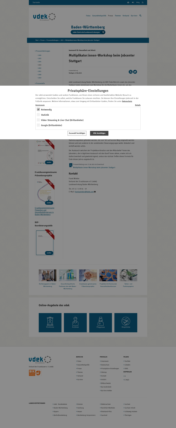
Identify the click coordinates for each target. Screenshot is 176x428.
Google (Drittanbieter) (51, 125)
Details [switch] (138, 105)
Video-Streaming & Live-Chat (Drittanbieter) (62, 120)
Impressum (40, 105)
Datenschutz (127, 101)
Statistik (45, 115)
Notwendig (46, 109)
